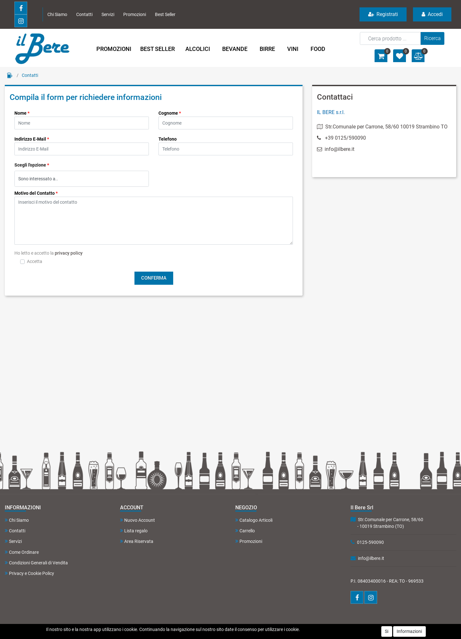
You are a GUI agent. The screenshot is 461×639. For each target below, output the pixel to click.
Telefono (167, 139)
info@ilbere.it (335, 149)
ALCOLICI (197, 48)
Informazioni (409, 631)
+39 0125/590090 (345, 138)
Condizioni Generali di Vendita (36, 562)
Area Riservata (136, 541)
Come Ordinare (22, 552)
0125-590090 (370, 542)
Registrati (383, 14)
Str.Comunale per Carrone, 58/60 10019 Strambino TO (382, 127)
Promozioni (134, 14)
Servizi (107, 14)
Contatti (84, 14)
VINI (292, 48)
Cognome (169, 113)
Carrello (245, 530)
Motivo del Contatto (36, 193)
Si (386, 631)
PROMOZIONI (113, 48)
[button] (432, 38)
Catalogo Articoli (253, 520)
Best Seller (165, 14)
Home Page (9, 75)
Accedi (432, 14)
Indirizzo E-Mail (31, 139)
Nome (21, 113)
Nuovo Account (137, 520)
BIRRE (267, 48)
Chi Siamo (57, 14)
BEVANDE (234, 48)
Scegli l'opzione (31, 165)
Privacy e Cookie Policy (29, 573)
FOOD (318, 48)
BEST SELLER (157, 48)
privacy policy (69, 253)
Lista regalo (134, 530)
